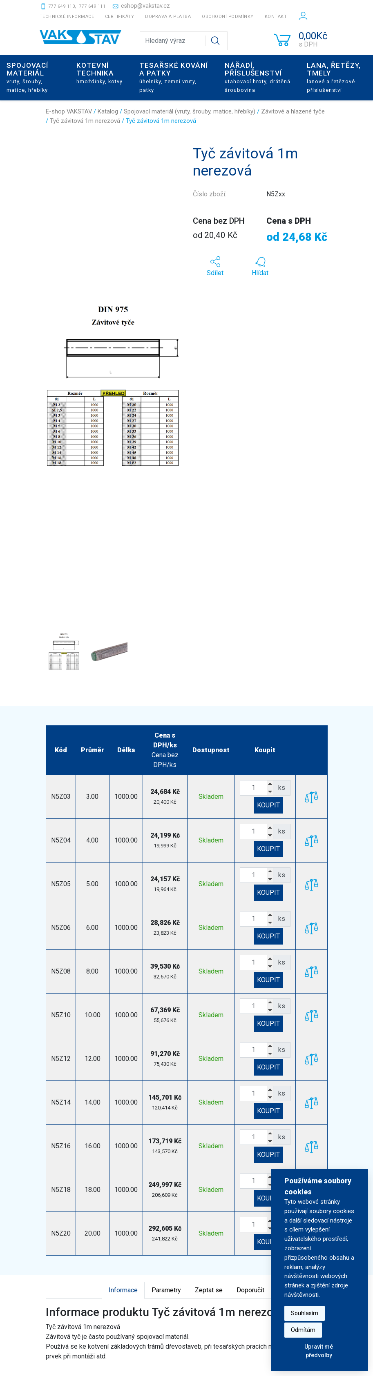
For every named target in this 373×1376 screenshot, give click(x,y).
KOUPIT (268, 805)
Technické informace (67, 16)
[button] (56, 386)
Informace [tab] (123, 1290)
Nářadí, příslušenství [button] (257, 77)
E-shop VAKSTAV (69, 111)
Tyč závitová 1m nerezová (85, 120)
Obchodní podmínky (228, 16)
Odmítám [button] (303, 1330)
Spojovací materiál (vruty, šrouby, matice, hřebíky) (189, 111)
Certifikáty (119, 16)
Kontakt (276, 16)
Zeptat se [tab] (209, 1290)
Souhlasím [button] (304, 1313)
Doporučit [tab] (250, 1290)
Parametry (166, 1290)
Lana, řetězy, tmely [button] (334, 77)
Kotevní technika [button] (99, 72)
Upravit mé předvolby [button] (318, 1350)
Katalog (108, 111)
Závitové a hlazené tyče (293, 111)
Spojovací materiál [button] (27, 77)
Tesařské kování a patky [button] (173, 77)
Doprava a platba (168, 16)
